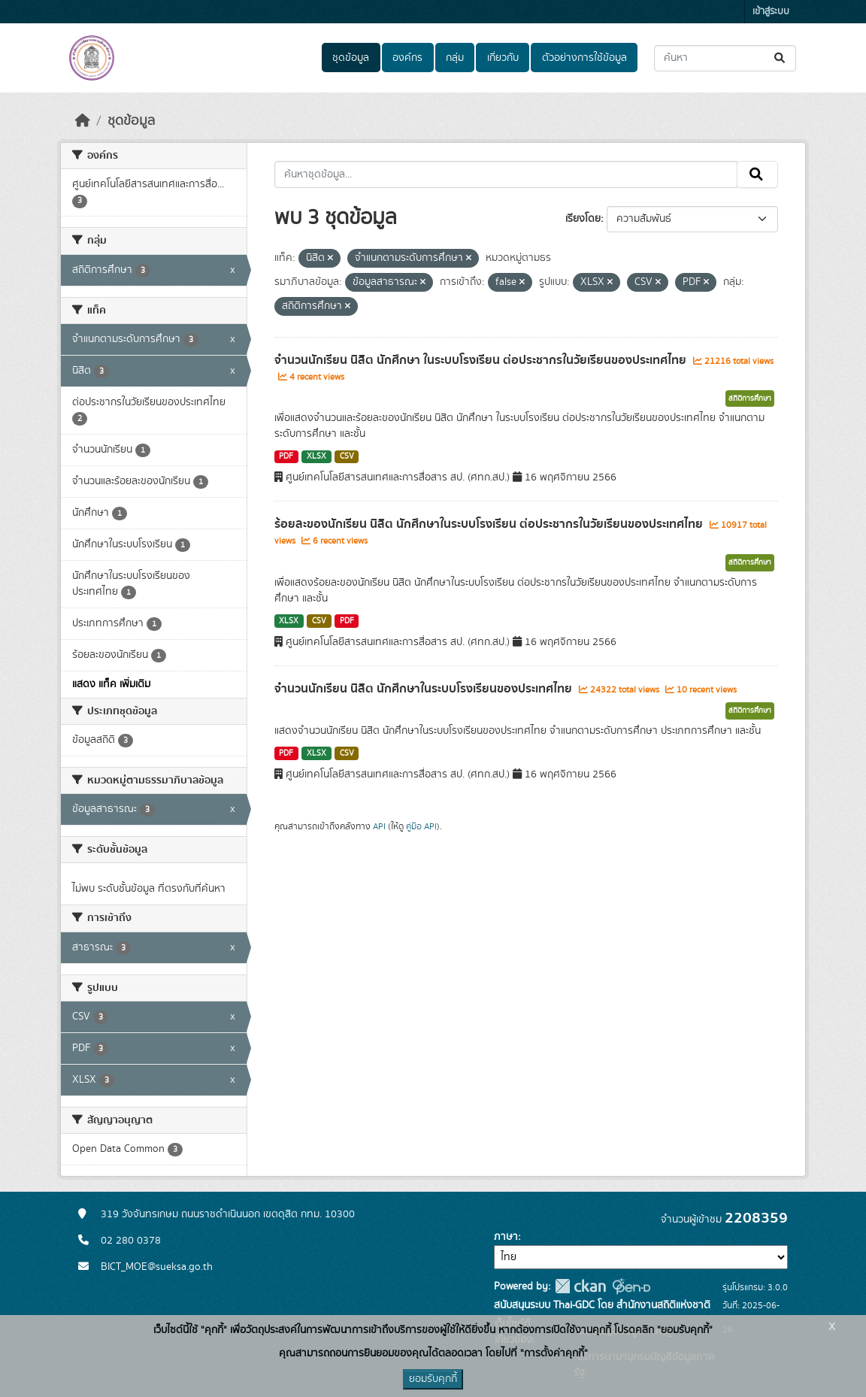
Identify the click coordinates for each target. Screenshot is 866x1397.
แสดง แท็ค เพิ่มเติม (111, 684)
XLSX (316, 456)
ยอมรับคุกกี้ (433, 1378)
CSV (347, 456)
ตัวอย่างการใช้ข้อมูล (584, 57)
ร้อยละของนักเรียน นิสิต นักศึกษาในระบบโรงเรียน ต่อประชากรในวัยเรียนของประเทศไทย (490, 524)
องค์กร (407, 57)
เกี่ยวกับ (503, 57)
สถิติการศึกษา (749, 398)
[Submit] (781, 58)
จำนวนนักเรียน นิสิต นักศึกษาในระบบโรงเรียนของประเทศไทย (424, 688)
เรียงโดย (583, 218)
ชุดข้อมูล (350, 57)
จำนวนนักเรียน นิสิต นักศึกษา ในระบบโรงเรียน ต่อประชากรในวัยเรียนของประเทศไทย (481, 360)
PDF (286, 456)
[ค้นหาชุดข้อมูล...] (725, 58)
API (379, 826)
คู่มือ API (421, 826)
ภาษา (506, 1236)
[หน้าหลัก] (82, 121)
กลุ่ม (455, 57)
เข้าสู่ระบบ (770, 12)
